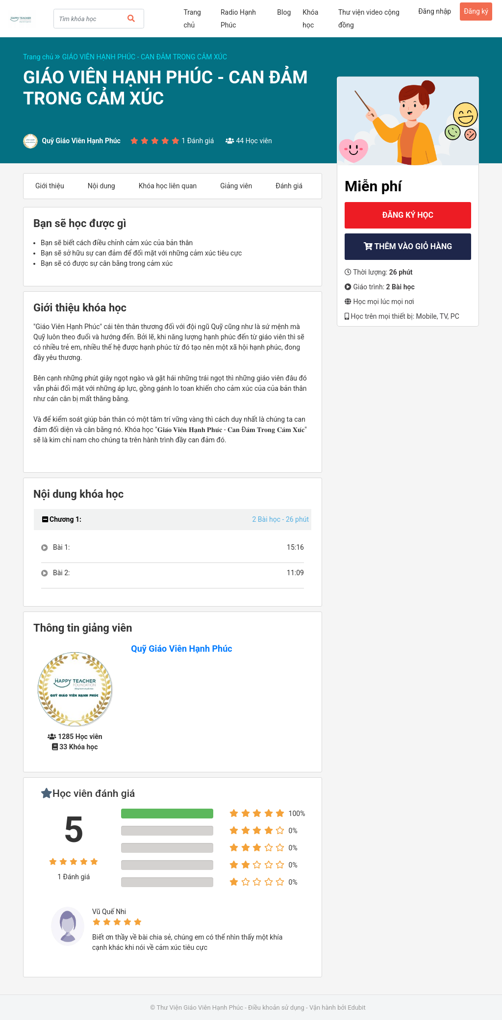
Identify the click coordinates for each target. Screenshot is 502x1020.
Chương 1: (61, 519)
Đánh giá (289, 186)
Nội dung (101, 186)
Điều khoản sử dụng (276, 1007)
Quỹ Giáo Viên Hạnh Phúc (181, 648)
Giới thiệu (49, 186)
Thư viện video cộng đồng (369, 18)
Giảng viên (236, 186)
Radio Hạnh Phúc (238, 18)
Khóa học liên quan (168, 186)
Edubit (356, 1007)
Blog (284, 12)
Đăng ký (476, 11)
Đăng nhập (434, 11)
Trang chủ (192, 18)
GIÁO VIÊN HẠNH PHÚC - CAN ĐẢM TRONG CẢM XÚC (144, 57)
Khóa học (310, 18)
